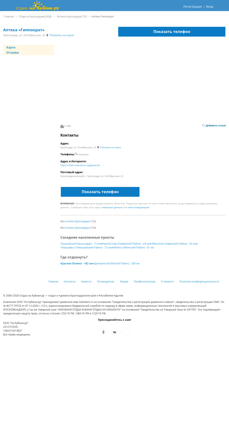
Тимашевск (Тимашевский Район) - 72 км (85, 247)
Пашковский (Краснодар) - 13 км (80, 243)
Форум (124, 281)
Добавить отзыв (214, 125)
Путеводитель (105, 281)
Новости (86, 281)
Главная (53, 281)
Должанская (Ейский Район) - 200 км (117, 263)
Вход (209, 6)
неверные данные (112, 207)
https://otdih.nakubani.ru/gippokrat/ (80, 165)
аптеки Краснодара (77, 221)
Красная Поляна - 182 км (76, 263)
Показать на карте (60, 35)
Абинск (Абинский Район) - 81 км (133, 247)
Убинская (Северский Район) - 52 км (174, 243)
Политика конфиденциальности (199, 281)
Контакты (70, 281)
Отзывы (12, 52)
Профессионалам (144, 281)
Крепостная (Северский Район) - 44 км (126, 243)
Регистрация (192, 6)
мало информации (138, 207)
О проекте (167, 281)
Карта (11, 47)
